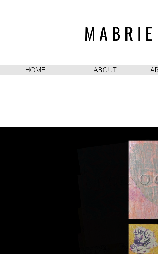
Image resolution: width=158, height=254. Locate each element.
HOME (35, 69)
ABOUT (105, 69)
